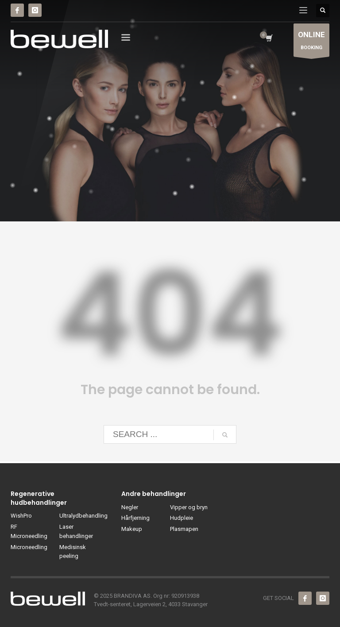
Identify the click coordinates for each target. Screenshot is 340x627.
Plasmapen (184, 529)
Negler (129, 507)
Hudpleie (181, 518)
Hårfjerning (135, 518)
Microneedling (29, 547)
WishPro (21, 515)
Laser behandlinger (76, 531)
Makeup (131, 529)
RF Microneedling (29, 531)
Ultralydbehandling (83, 515)
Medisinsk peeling (72, 552)
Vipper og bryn (189, 507)
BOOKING (311, 42)
